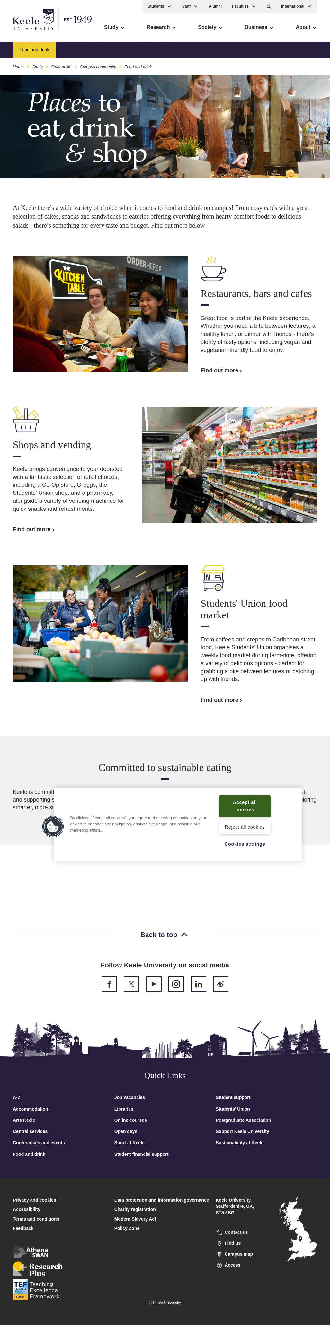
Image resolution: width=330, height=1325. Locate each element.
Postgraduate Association (243, 1120)
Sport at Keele (129, 1142)
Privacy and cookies (34, 1200)
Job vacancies (129, 1097)
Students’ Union (233, 1108)
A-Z (16, 1097)
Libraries (123, 1108)
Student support (233, 1097)
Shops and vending (152, 49)
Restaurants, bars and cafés (92, 49)
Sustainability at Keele (239, 1142)
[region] (177, 824)
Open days (126, 1131)
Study (37, 67)
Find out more (222, 370)
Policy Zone (127, 1228)
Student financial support (141, 1154)
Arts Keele (24, 1120)
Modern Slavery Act (135, 1219)
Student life (61, 67)
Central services (30, 1131)
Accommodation (30, 1108)
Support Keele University (242, 1131)
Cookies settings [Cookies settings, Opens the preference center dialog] (245, 844)
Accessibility (26, 1209)
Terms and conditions (36, 1219)
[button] (269, 7)
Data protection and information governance (161, 1200)
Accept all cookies (245, 806)
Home (18, 67)
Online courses (130, 1120)
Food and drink (29, 1154)
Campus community (98, 67)
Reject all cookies (245, 827)
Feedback (23, 1228)
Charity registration (135, 1209)
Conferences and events (39, 1142)
